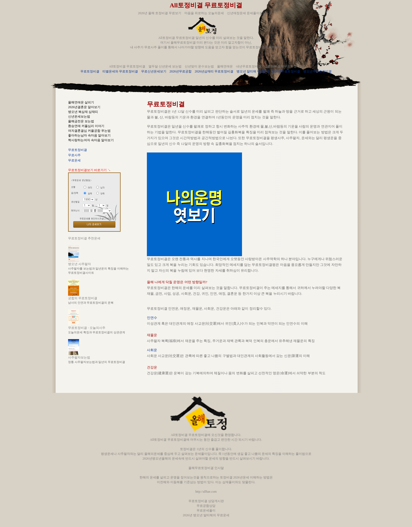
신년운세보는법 (79, 116)
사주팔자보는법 (79, 357)
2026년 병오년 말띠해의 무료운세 (206, 515)
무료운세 (74, 160)
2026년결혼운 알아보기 (84, 107)
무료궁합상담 (206, 506)
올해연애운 (225, 66)
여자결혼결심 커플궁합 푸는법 (89, 131)
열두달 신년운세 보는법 (165, 66)
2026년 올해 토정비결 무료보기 (159, 13)
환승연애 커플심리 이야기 (86, 126)
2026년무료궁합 (180, 71)
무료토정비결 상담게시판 (206, 501)
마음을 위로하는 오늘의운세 (204, 13)
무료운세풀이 (206, 510)
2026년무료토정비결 (286, 71)
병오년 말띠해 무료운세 (253, 71)
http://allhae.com (206, 491)
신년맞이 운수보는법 (199, 66)
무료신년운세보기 (153, 71)
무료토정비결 (89, 71)
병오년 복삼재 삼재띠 (83, 112)
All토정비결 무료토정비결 (206, 5)
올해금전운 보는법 (81, 121)
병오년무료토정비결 (317, 71)
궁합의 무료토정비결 (82, 298)
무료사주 (74, 155)
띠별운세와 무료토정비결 (120, 71)
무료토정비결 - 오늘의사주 (86, 328)
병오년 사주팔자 (79, 264)
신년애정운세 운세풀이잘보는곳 (249, 13)
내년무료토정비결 (248, 66)
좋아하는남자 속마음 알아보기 (89, 135)
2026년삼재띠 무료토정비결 (214, 71)
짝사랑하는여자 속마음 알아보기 (91, 140)
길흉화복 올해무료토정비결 (283, 66)
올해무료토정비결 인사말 (206, 468)
